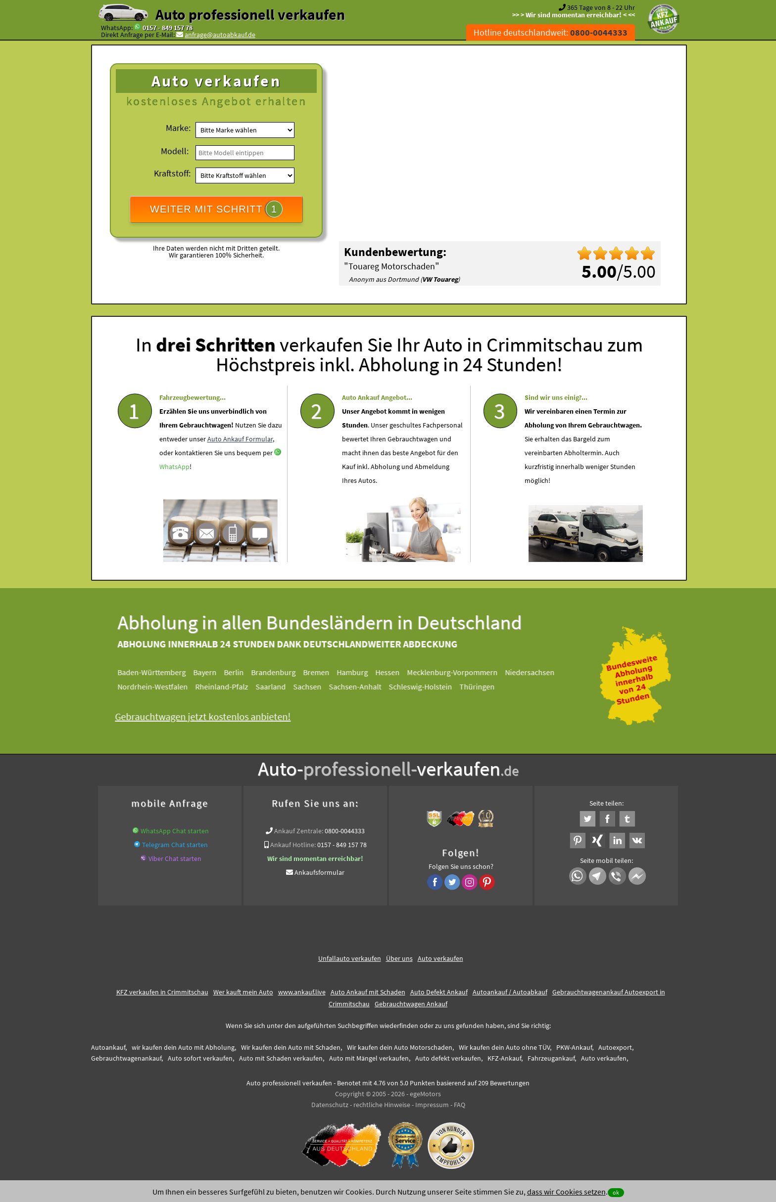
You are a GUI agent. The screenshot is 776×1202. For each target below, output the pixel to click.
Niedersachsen (534, 672)
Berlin (238, 672)
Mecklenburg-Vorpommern (457, 672)
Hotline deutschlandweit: (551, 32)
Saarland (275, 686)
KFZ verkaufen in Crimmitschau (162, 991)
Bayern (209, 672)
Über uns (399, 958)
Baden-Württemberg (156, 672)
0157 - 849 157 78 (168, 27)
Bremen (321, 672)
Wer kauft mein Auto (243, 991)
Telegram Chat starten (175, 844)
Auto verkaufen (440, 958)
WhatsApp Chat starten (175, 830)
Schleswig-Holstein (425, 686)
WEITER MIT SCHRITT (216, 209)
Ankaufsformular (319, 872)
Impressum (432, 1104)
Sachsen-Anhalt (360, 686)
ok (616, 1192)
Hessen (392, 672)
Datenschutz (329, 1104)
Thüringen (481, 686)
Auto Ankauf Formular (240, 458)
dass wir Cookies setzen (566, 1192)
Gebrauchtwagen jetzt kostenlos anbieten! (207, 716)
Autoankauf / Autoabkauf (510, 991)
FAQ (459, 1104)
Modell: (175, 151)
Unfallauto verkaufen (349, 958)
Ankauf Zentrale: (298, 830)
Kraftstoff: (172, 173)
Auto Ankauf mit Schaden (368, 991)
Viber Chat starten (174, 858)
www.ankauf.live (302, 991)
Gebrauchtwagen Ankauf (411, 1003)
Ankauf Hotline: (293, 844)
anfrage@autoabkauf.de (220, 34)
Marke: (178, 127)
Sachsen (312, 686)
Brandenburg (278, 672)
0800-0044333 (345, 830)
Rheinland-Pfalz (226, 686)
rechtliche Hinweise (381, 1104)
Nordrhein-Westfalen (157, 686)
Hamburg (357, 672)
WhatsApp (174, 486)
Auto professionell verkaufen (250, 14)
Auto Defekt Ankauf (439, 991)
